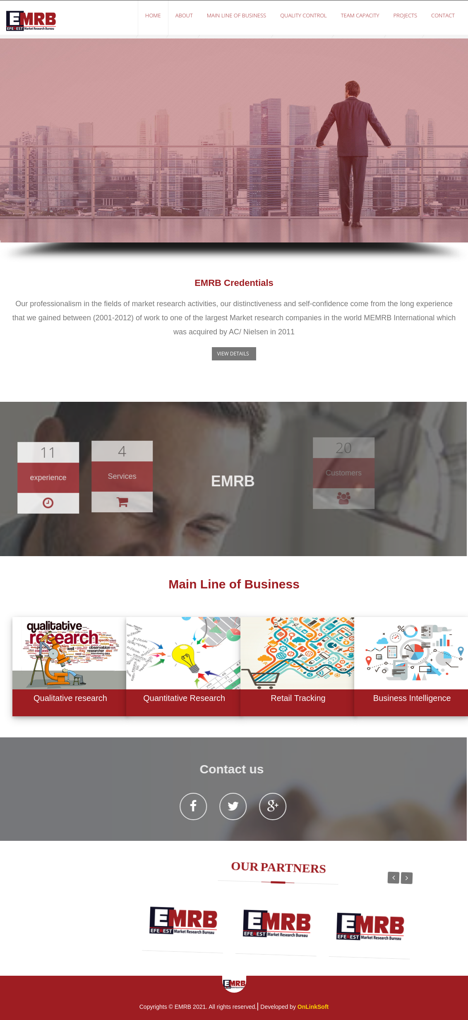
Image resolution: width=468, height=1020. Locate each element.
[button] (234, 353)
